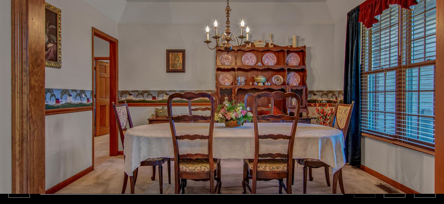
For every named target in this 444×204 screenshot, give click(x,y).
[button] (6, 199)
